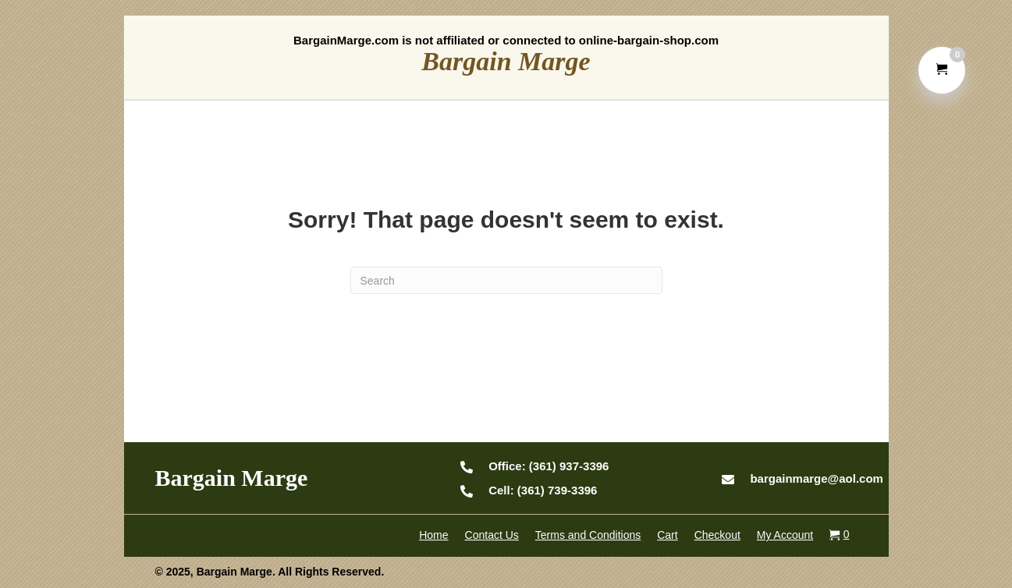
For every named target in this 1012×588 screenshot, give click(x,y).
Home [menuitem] (433, 535)
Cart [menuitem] (667, 535)
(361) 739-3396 (542, 490)
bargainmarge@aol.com (816, 478)
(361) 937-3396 (548, 466)
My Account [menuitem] (785, 535)
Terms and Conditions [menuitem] (588, 535)
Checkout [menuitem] (717, 535)
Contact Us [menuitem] (492, 535)
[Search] (506, 280)
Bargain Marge (505, 61)
